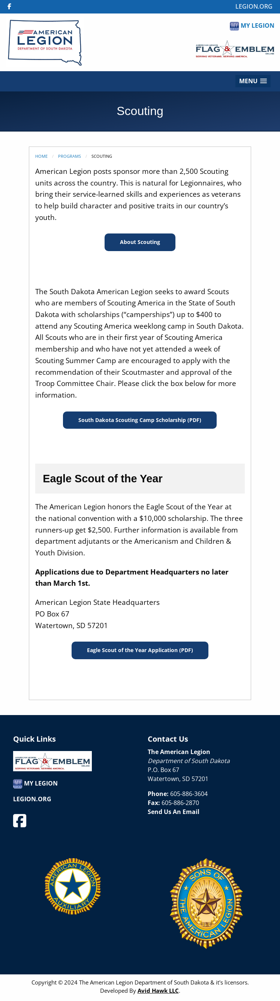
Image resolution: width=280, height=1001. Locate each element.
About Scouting (140, 241)
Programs (69, 156)
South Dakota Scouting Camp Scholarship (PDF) (139, 419)
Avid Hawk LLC (158, 990)
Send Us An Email (173, 812)
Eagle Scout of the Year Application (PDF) (140, 650)
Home (41, 156)
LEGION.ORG (254, 6)
